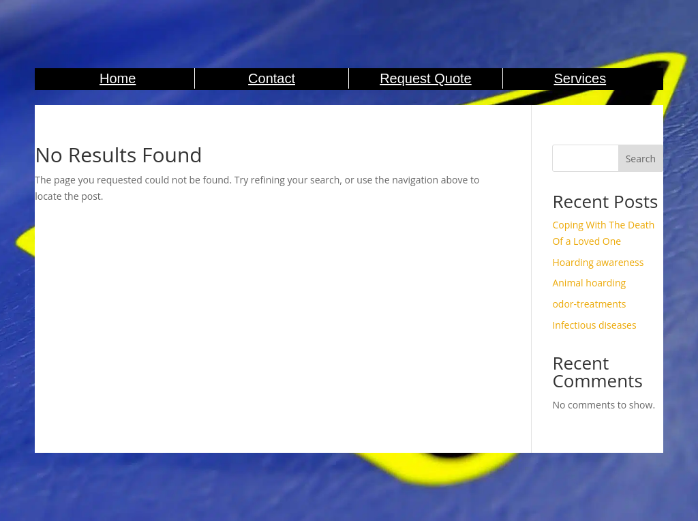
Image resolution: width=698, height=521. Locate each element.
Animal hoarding (589, 282)
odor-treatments (589, 303)
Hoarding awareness (597, 262)
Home (118, 78)
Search (641, 158)
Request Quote (426, 78)
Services (579, 78)
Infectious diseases (594, 324)
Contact (271, 78)
